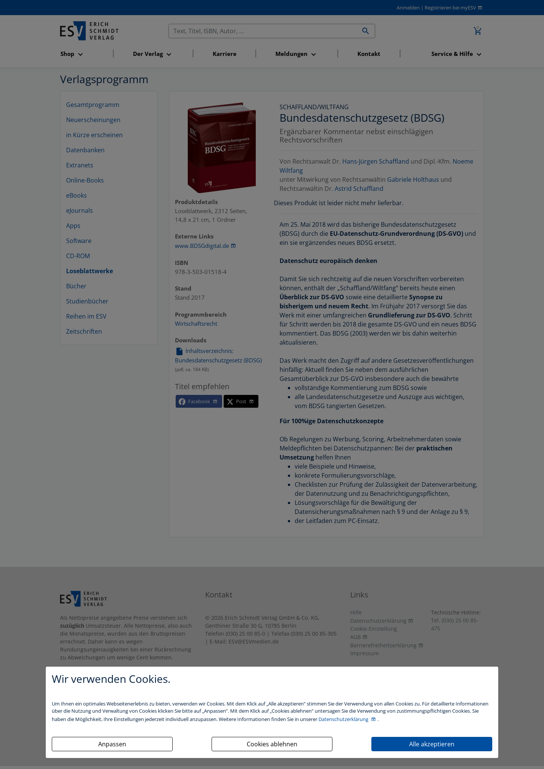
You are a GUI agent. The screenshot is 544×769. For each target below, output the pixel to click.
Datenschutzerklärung (343, 719)
